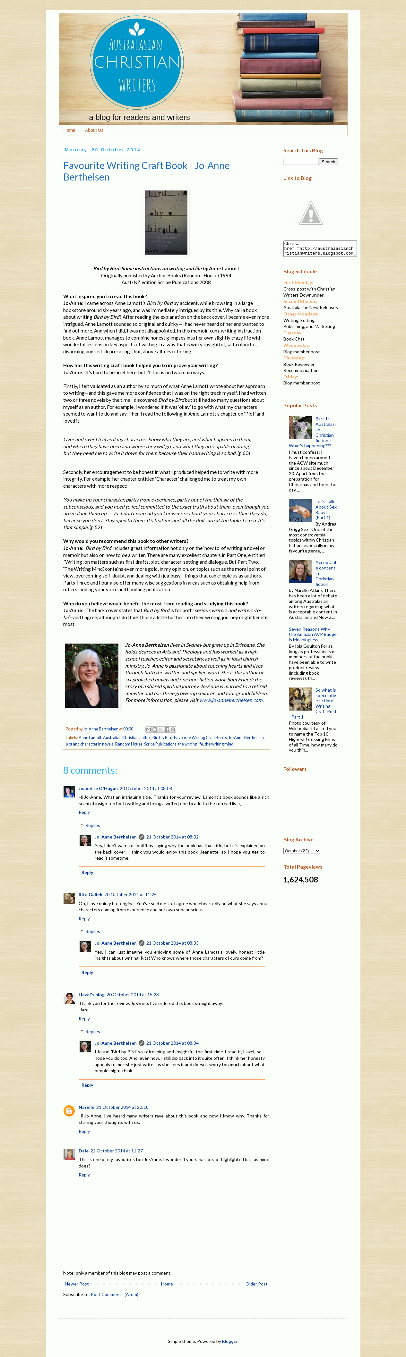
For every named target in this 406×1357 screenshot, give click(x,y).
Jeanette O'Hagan (98, 788)
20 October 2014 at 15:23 (133, 994)
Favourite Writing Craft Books (200, 737)
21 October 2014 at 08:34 (172, 1043)
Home (69, 130)
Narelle (86, 1107)
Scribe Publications (160, 744)
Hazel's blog (92, 994)
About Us (94, 130)
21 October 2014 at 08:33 (172, 943)
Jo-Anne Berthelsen (246, 737)
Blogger (230, 1341)
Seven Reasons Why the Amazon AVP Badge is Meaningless (313, 637)
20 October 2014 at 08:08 (146, 788)
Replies (92, 825)
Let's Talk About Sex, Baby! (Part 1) (326, 512)
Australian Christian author (127, 737)
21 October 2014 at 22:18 (122, 1107)
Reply (84, 812)
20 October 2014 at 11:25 (130, 894)
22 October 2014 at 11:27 (117, 1150)
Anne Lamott (90, 737)
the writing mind (219, 744)
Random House (129, 744)
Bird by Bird (162, 737)
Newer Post (77, 1283)
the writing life (190, 744)
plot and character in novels (90, 744)
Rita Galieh (90, 894)
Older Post (257, 1283)
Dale (84, 1150)
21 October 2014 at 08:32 (172, 836)
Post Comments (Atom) (114, 1294)
